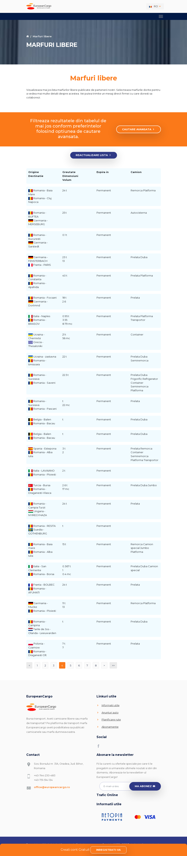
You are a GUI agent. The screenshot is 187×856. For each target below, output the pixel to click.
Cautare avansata (138, 129)
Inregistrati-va (108, 849)
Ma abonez (145, 786)
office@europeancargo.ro (52, 787)
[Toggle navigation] (161, 15)
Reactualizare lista (93, 155)
